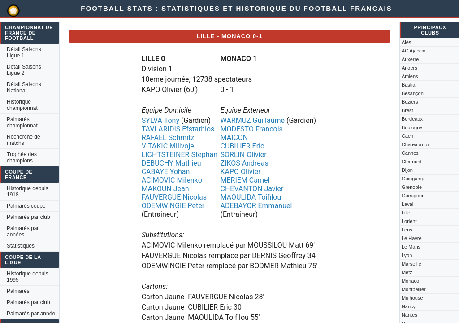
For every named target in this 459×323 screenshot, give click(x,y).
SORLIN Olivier (244, 154)
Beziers (410, 102)
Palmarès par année (31, 313)
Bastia (409, 84)
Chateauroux (416, 144)
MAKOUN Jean (165, 188)
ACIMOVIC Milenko (172, 180)
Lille (406, 212)
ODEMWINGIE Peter (173, 205)
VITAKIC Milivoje (168, 146)
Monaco (410, 281)
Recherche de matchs (23, 140)
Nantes (409, 315)
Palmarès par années (23, 231)
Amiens (410, 76)
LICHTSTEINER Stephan (179, 154)
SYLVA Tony (160, 120)
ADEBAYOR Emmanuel (256, 205)
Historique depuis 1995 (27, 277)
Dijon (407, 170)
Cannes (410, 153)
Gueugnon (413, 195)
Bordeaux (412, 119)
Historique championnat (22, 105)
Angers (409, 67)
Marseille (411, 263)
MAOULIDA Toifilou (251, 197)
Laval (407, 204)
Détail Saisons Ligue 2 (24, 70)
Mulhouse (412, 298)
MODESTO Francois (252, 129)
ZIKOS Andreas (244, 163)
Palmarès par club (28, 217)
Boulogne (412, 127)
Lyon (407, 255)
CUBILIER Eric (242, 146)
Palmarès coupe (26, 206)
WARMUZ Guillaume (253, 120)
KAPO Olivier (241, 171)
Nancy (409, 306)
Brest (407, 110)
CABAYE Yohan (166, 171)
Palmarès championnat (22, 122)
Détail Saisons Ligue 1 (24, 52)
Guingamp (413, 178)
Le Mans (411, 246)
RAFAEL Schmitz (168, 137)
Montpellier (414, 289)
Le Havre (412, 238)
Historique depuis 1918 (27, 191)
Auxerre (410, 59)
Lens (407, 229)
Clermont (412, 161)
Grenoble (412, 187)
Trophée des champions (22, 157)
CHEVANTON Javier (252, 188)
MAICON (234, 137)
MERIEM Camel (245, 180)
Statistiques (21, 246)
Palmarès (18, 291)
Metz (407, 272)
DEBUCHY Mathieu (171, 163)
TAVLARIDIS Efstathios (178, 129)
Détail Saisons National (24, 87)
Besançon (413, 93)
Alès (406, 42)
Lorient (409, 221)
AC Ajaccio (413, 50)
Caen (407, 136)
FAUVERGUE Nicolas (174, 197)
